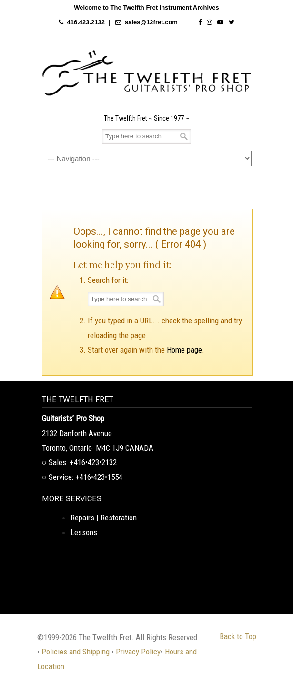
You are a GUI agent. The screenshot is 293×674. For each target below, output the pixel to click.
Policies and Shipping (75, 651)
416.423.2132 (86, 22)
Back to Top (238, 636)
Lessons (84, 532)
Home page (184, 349)
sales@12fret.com (151, 22)
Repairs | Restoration (104, 517)
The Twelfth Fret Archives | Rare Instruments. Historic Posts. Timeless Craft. (147, 73)
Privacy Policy (138, 651)
